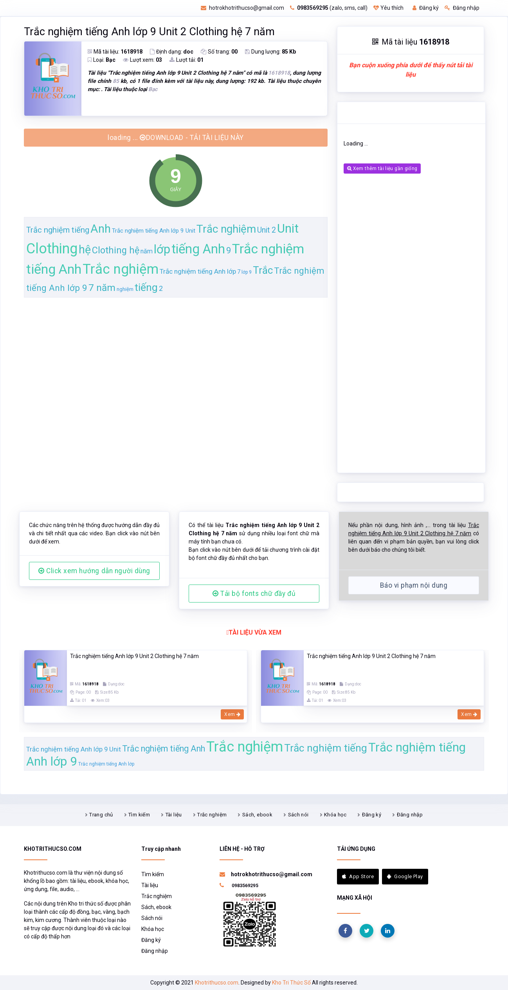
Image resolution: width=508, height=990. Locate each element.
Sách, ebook (257, 815)
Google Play (405, 876)
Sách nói (298, 815)
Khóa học (335, 815)
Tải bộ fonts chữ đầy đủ (254, 593)
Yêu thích (388, 8)
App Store (358, 876)
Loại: (101, 60)
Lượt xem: (142, 60)
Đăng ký (426, 8)
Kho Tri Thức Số (291, 982)
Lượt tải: (186, 60)
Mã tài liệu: (115, 51)
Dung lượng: (270, 51)
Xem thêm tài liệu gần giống (382, 168)
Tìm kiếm (139, 815)
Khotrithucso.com (216, 982)
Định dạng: (171, 51)
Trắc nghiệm (212, 815)
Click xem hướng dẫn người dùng (94, 571)
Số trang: (219, 51)
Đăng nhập (462, 8)
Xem (232, 714)
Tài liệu (174, 815)
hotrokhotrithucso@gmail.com (242, 8)
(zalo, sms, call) (328, 8)
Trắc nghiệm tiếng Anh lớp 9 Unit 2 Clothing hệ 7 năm (149, 31)
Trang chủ (101, 815)
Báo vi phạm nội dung (413, 585)
